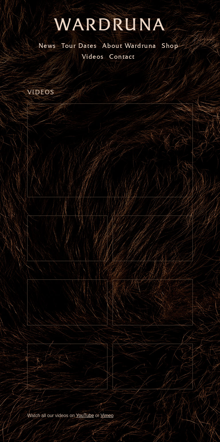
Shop (170, 46)
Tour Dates (79, 46)
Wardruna (110, 24)
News (47, 46)
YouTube (85, 415)
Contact (122, 56)
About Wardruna (129, 46)
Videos (93, 56)
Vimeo (107, 415)
